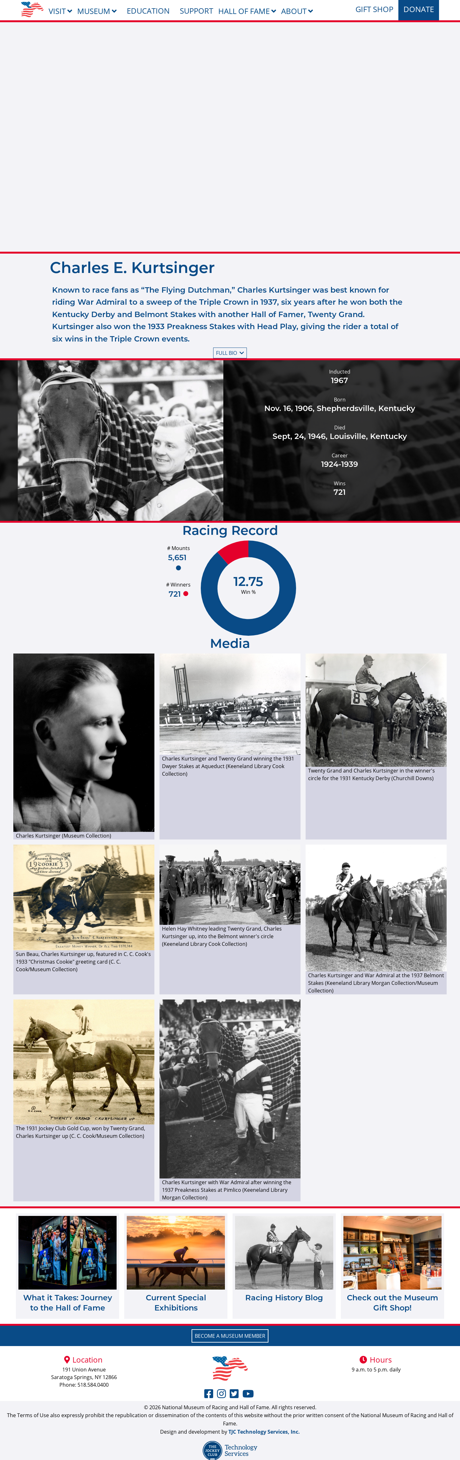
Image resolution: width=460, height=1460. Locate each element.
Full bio (230, 352)
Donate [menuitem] (418, 9)
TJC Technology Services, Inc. (264, 1431)
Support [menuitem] (196, 10)
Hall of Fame (244, 11)
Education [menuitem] (148, 10)
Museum (93, 11)
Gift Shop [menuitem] (374, 9)
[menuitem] (32, 9)
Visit (57, 11)
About (294, 11)
